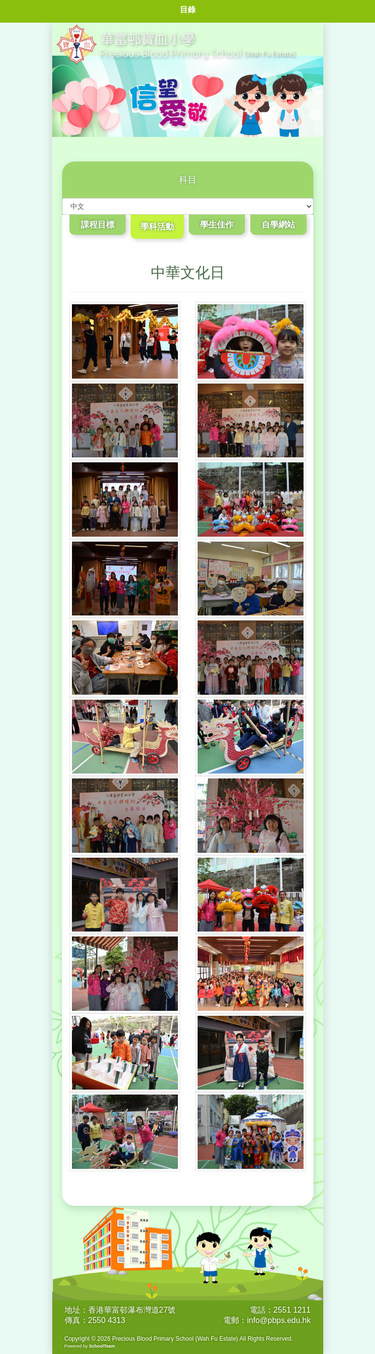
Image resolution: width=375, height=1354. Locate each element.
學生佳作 (217, 224)
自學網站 (278, 224)
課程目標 (97, 224)
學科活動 (157, 226)
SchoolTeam (102, 1346)
